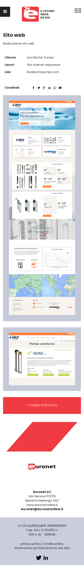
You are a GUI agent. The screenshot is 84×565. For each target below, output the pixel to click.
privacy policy (31, 544)
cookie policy (53, 544)
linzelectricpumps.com (43, 72)
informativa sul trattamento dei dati (42, 548)
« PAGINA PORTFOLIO (42, 405)
